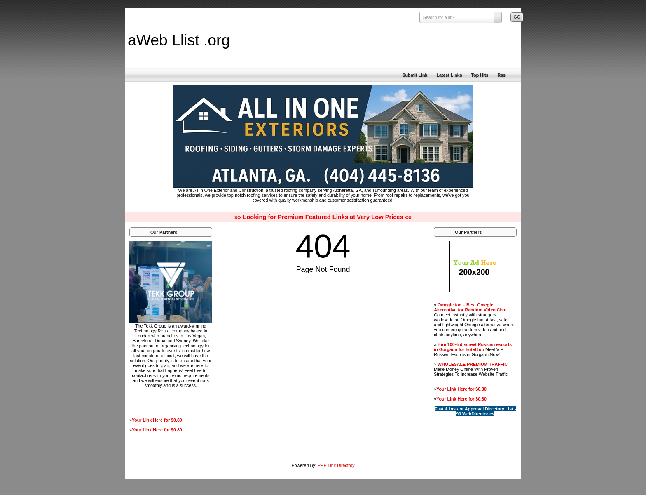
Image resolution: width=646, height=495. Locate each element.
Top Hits (480, 75)
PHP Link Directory (336, 465)
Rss (501, 75)
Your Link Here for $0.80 (157, 419)
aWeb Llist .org (179, 40)
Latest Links (449, 75)
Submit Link (414, 75)
